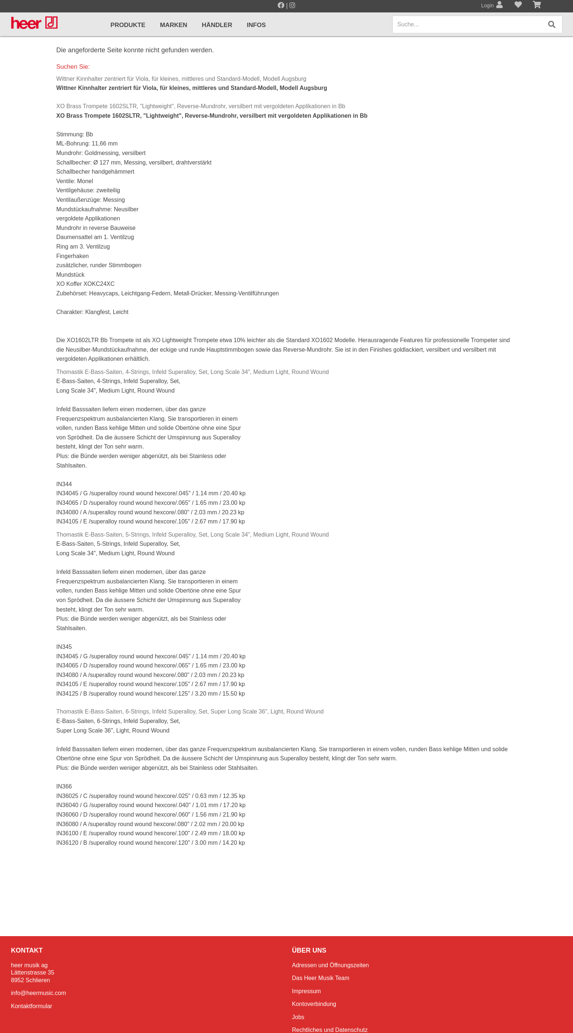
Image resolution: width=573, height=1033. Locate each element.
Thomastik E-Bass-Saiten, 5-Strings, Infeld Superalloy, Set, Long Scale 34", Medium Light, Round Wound (192, 534)
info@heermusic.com (38, 993)
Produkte (127, 25)
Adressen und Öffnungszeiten (330, 965)
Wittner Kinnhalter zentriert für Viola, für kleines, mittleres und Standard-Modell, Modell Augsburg (181, 79)
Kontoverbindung (314, 1004)
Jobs (298, 1017)
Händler (217, 25)
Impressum (306, 991)
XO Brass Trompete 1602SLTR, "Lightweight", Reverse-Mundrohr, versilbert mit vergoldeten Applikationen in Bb (200, 106)
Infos (256, 25)
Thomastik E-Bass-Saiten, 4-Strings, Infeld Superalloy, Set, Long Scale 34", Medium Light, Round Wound (192, 372)
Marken (173, 25)
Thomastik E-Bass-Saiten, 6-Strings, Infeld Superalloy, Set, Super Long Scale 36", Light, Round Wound (190, 711)
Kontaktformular (31, 1006)
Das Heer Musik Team (320, 978)
